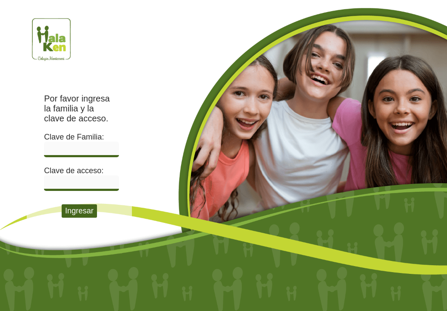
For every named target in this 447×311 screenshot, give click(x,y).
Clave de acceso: (73, 170)
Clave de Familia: (74, 137)
